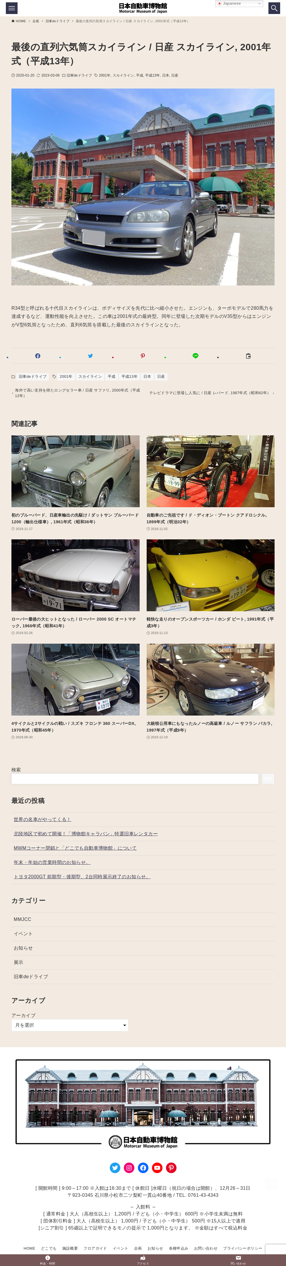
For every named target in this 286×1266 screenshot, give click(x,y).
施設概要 (70, 1248)
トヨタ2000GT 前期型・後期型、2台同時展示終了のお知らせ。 (82, 878)
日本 (165, 75)
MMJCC (22, 921)
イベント (23, 935)
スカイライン (123, 75)
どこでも (49, 1248)
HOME (29, 1248)
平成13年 (152, 75)
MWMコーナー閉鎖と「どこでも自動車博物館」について (75, 849)
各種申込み (179, 1248)
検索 (16, 771)
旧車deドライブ (79, 75)
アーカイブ (23, 1017)
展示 (18, 964)
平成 (139, 75)
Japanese (229, 3)
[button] (37, 356)
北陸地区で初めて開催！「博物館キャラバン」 (86, 835)
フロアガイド (95, 1248)
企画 (138, 1248)
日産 (174, 75)
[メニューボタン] (12, 8)
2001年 (104, 75)
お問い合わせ (206, 1248)
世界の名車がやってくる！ (42, 821)
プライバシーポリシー (242, 1248)
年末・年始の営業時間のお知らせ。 (52, 864)
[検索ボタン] (274, 8)
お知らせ (23, 949)
